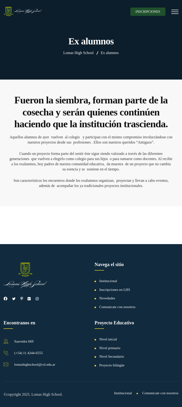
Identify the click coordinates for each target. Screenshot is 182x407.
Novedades (107, 298)
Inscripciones (148, 11)
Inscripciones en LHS (114, 290)
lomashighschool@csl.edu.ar (34, 364)
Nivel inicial (108, 339)
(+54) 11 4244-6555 (28, 353)
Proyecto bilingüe (111, 365)
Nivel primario (109, 348)
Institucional (108, 281)
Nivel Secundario (111, 356)
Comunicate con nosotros (117, 307)
